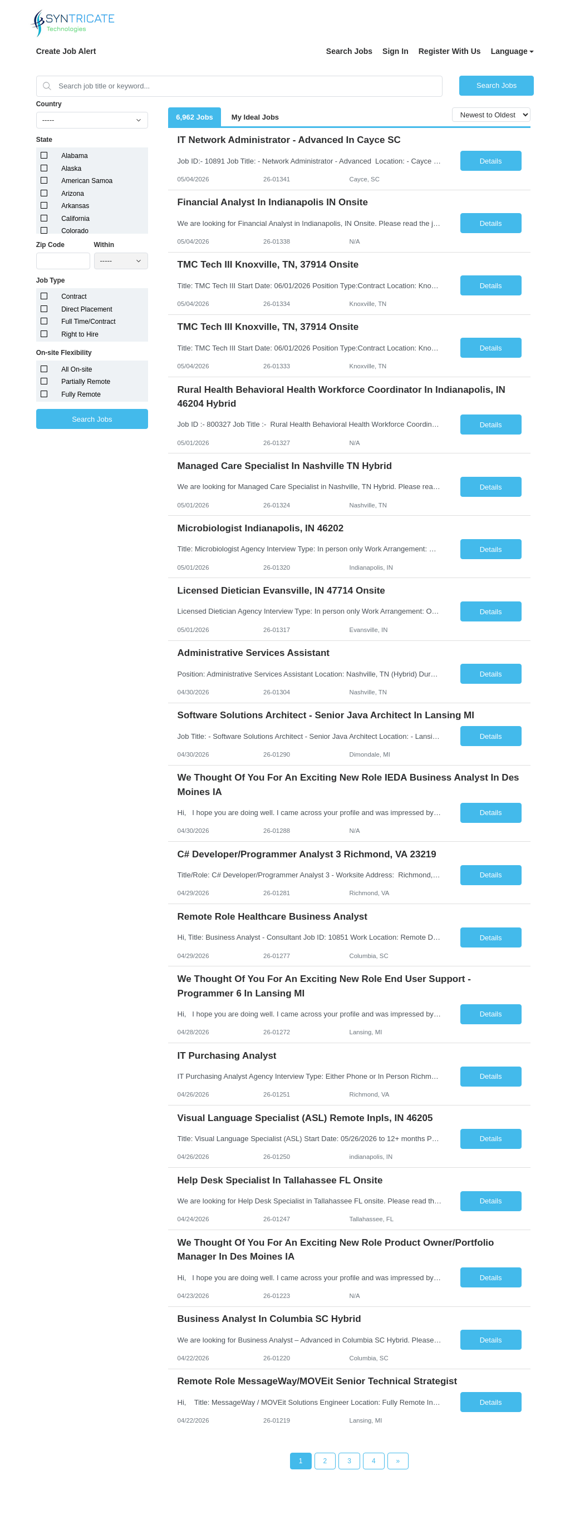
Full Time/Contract (88, 321)
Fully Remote (81, 394)
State (44, 140)
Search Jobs (349, 51)
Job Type (50, 280)
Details (491, 161)
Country (49, 104)
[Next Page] (398, 1461)
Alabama (74, 156)
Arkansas (75, 206)
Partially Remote (85, 382)
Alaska (71, 168)
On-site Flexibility (64, 353)
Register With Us (450, 51)
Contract (73, 296)
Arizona (72, 194)
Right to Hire (80, 334)
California (75, 219)
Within (104, 245)
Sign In (395, 51)
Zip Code (50, 245)
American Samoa (86, 181)
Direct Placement (86, 309)
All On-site (76, 369)
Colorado (75, 231)
